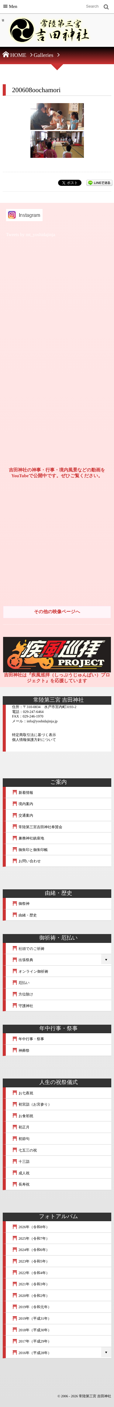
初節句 (20, 1139)
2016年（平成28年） (31, 1353)
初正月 (20, 1127)
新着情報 (22, 792)
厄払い (20, 983)
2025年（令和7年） (31, 1238)
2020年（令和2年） (31, 1296)
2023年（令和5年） (31, 1261)
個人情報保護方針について (34, 740)
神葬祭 (20, 1050)
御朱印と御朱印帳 (30, 850)
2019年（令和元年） (31, 1307)
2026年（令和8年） (31, 1227)
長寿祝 (20, 1184)
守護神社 (22, 1006)
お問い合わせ (26, 861)
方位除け (22, 994)
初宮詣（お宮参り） (31, 1104)
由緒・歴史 (24, 915)
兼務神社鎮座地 (28, 838)
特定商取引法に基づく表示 (34, 735)
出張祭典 (22, 960)
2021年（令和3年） (31, 1284)
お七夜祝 (22, 1093)
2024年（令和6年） (31, 1250)
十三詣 (20, 1161)
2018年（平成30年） (31, 1330)
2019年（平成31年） (31, 1318)
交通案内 (22, 815)
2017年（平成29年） (31, 1341)
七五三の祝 (24, 1150)
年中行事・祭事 (28, 1039)
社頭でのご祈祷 (28, 949)
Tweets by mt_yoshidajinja (30, 234)
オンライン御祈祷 (30, 971)
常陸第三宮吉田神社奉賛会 (37, 827)
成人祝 (20, 1173)
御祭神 (20, 904)
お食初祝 (22, 1116)
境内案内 (22, 804)
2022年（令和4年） (31, 1273)
